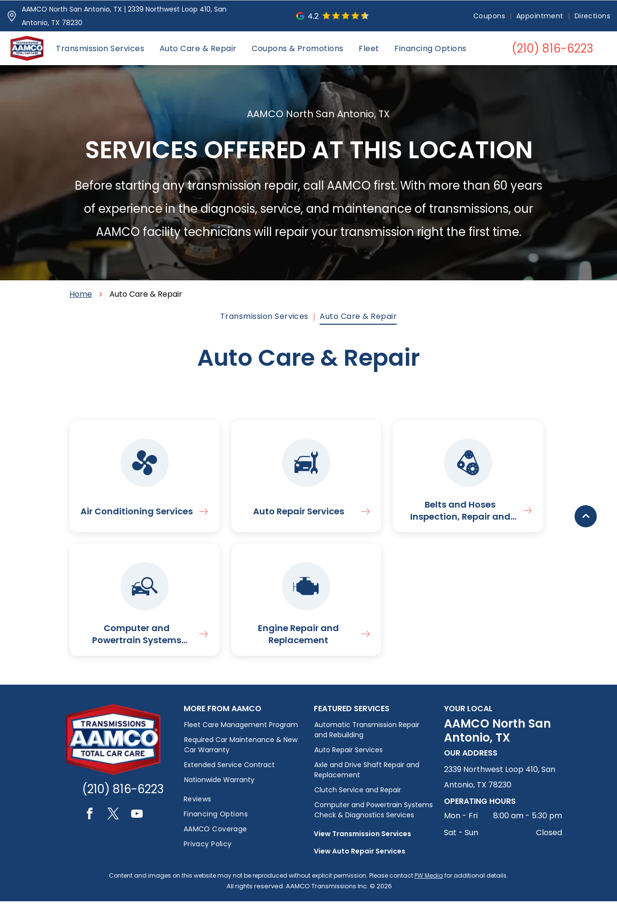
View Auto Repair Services (359, 859)
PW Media (429, 883)
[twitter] (113, 823)
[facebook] (89, 823)
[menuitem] (490, 16)
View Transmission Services (362, 841)
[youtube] (137, 823)
